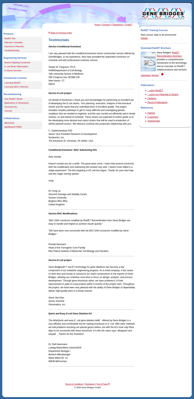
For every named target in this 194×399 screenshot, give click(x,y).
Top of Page (103, 384)
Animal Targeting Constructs (16, 62)
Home (98, 24)
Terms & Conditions (74, 384)
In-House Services (12, 70)
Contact (128, 24)
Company (106, 24)
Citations (151, 98)
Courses (7, 111)
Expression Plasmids (13, 46)
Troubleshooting (11, 50)
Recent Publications (157, 102)
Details (144, 38)
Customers (152, 117)
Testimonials (153, 121)
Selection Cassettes (13, 42)
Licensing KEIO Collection (15, 87)
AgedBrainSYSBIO (12, 127)
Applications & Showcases (16, 103)
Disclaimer (90, 384)
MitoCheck (8, 123)
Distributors (118, 24)
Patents (151, 113)
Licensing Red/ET (12, 83)
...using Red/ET (155, 90)
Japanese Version (150, 75)
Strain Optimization (15, 66)
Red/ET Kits (9, 38)
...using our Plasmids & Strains (162, 94)
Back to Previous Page (61, 33)
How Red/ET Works (13, 99)
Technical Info (10, 107)
